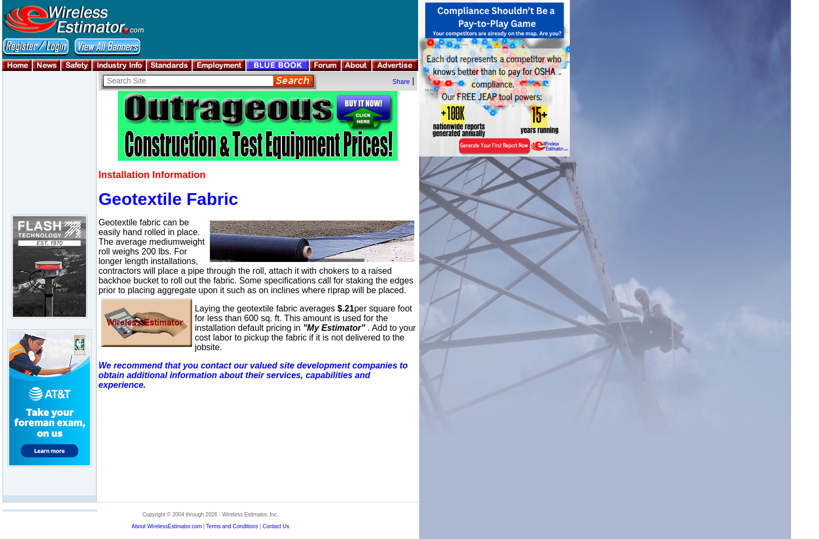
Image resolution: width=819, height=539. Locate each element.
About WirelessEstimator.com (166, 526)
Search (293, 81)
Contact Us (276, 526)
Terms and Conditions (232, 526)
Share (401, 82)
